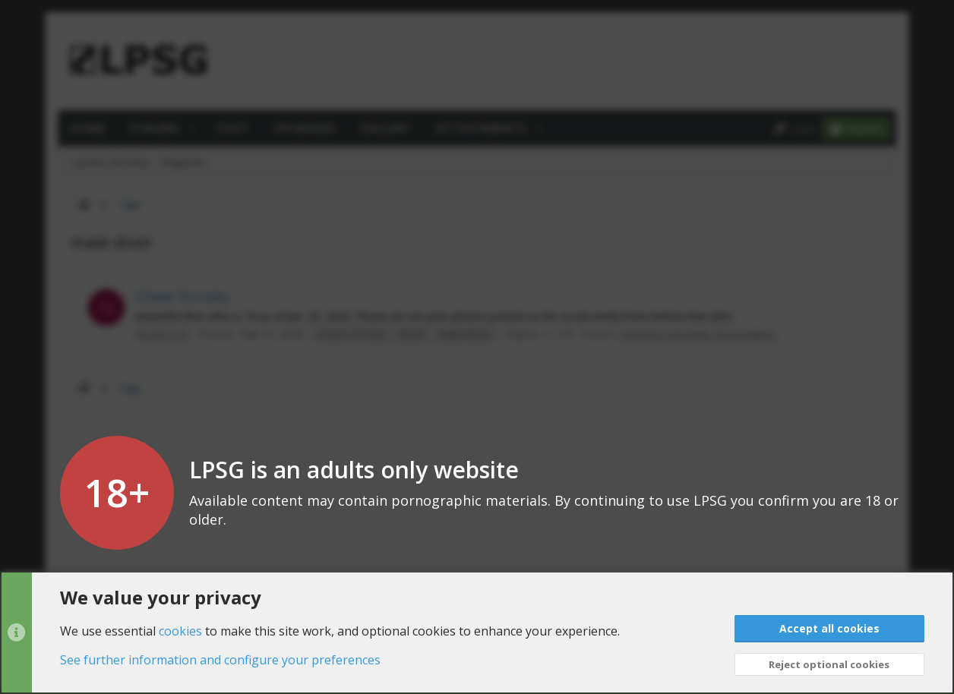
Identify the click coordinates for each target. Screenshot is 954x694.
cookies (180, 630)
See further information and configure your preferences (220, 659)
